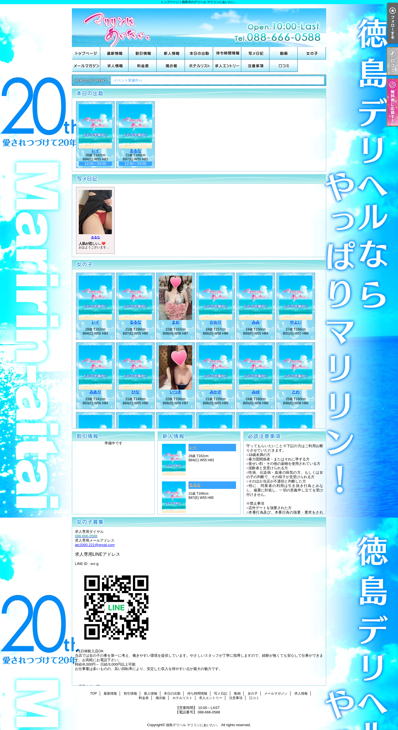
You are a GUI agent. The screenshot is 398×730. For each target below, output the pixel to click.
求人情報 (114, 65)
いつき (175, 392)
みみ (256, 322)
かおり (215, 322)
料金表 (143, 65)
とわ (296, 392)
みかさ (215, 392)
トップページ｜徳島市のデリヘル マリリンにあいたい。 (199, 25)
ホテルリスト (199, 65)
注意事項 (255, 65)
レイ (95, 150)
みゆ (256, 392)
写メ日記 (255, 53)
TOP (86, 53)
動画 (283, 53)
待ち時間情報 (227, 53)
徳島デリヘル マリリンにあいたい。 (193, 725)
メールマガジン (86, 65)
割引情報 (143, 53)
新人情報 (171, 53)
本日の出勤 (199, 53)
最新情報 (114, 53)
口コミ (283, 65)
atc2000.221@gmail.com (95, 545)
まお (175, 322)
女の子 (312, 53)
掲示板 (171, 65)
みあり (95, 392)
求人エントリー (227, 65)
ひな (135, 392)
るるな (135, 150)
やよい (296, 322)
